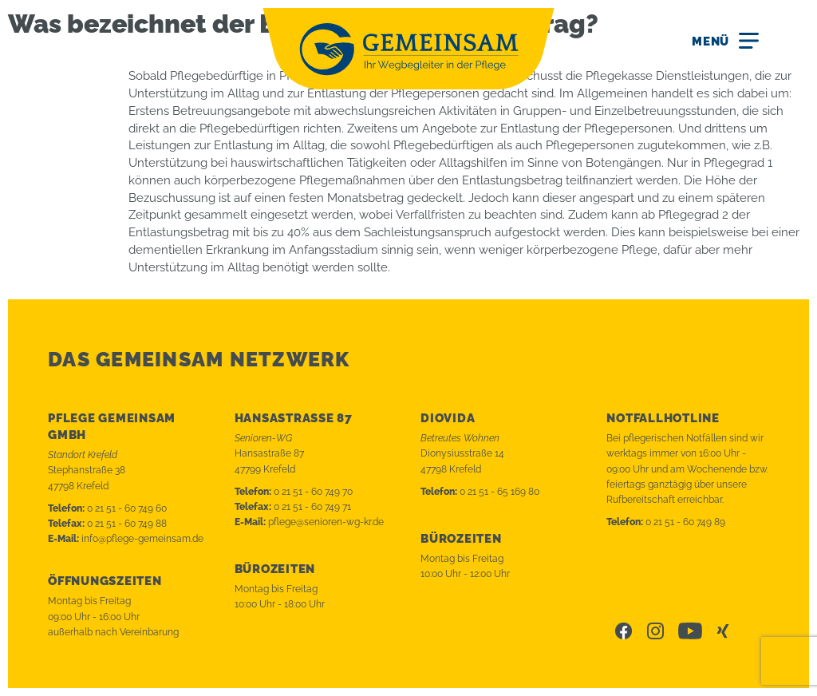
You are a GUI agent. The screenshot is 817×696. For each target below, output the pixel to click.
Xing (724, 631)
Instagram (655, 631)
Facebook (623, 631)
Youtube (690, 631)
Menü (710, 41)
